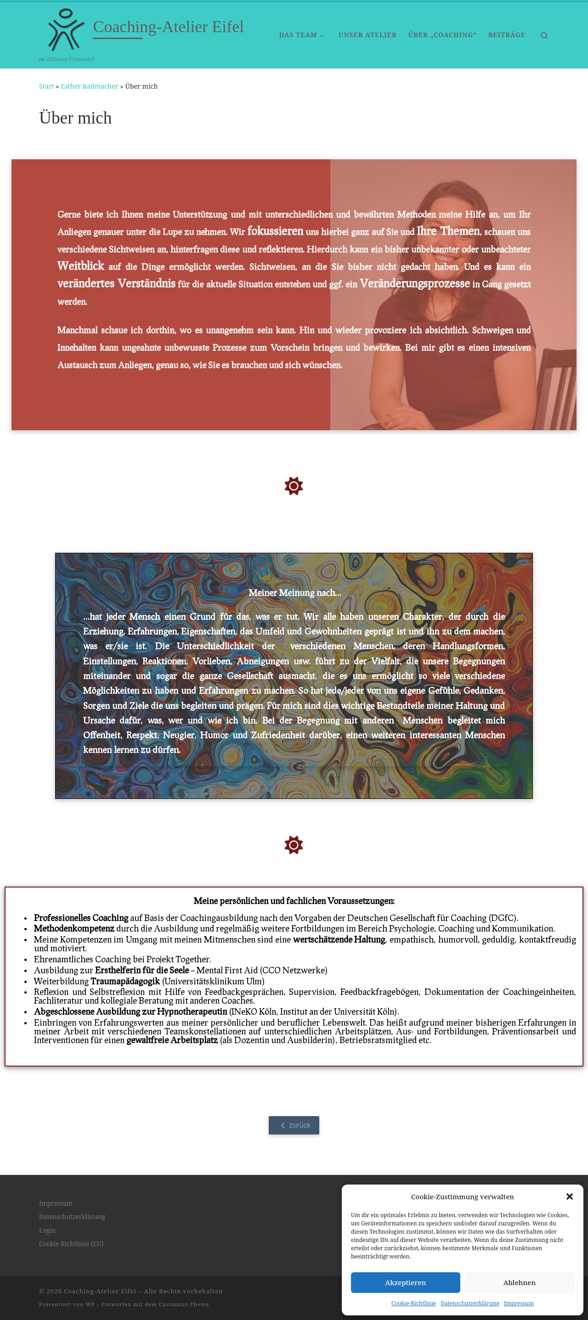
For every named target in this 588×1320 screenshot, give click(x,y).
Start (46, 86)
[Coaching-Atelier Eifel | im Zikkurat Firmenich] (64, 28)
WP (90, 1304)
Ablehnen (519, 1282)
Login (47, 1230)
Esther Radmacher (89, 86)
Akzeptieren (405, 1282)
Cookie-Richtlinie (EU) (71, 1244)
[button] (569, 1196)
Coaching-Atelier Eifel (100, 1291)
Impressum (519, 1303)
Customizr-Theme (184, 1304)
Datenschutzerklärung (470, 1303)
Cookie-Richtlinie (413, 1303)
